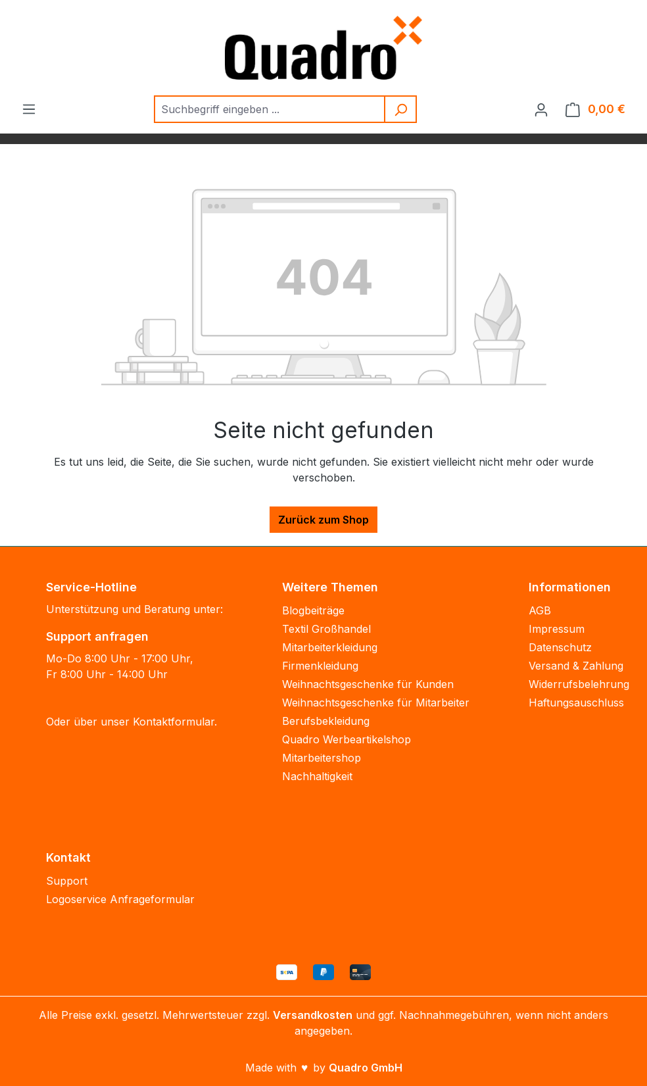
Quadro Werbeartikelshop (346, 739)
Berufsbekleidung (326, 721)
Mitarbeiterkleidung (329, 647)
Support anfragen (97, 636)
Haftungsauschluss (576, 702)
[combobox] (270, 109)
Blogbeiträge (313, 610)
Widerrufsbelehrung (579, 684)
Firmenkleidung (320, 665)
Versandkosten (312, 1015)
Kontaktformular (173, 721)
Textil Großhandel (326, 628)
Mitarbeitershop (321, 757)
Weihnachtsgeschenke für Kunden (368, 684)
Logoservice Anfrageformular (120, 899)
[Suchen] (401, 109)
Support (66, 880)
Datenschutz (560, 647)
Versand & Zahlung (576, 665)
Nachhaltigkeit (317, 776)
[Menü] (29, 108)
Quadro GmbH (365, 1067)
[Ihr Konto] (541, 109)
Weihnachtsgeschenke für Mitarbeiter (375, 702)
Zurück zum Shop (323, 519)
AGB (540, 610)
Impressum (557, 628)
